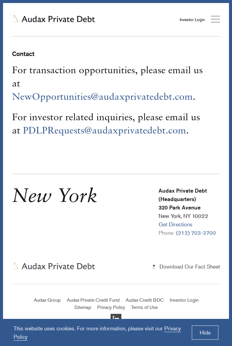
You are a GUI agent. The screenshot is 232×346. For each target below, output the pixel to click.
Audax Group (47, 300)
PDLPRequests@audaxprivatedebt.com (104, 131)
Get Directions (175, 224)
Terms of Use (144, 307)
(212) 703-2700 (196, 232)
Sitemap (82, 307)
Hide (205, 332)
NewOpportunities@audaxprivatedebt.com (102, 97)
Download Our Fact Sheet (190, 266)
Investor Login (192, 19)
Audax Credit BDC (145, 300)
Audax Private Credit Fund (93, 300)
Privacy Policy (111, 307)
